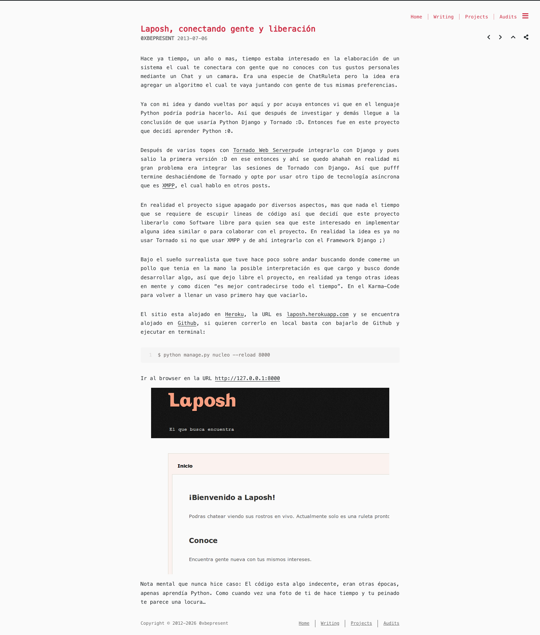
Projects (476, 17)
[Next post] (500, 37)
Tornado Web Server (262, 150)
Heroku (234, 314)
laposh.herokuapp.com (318, 314)
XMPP (168, 185)
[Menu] (525, 16)
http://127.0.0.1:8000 (247, 378)
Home (416, 17)
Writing (444, 17)
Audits (508, 17)
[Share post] (526, 37)
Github (187, 323)
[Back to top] (513, 37)
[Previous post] (488, 37)
